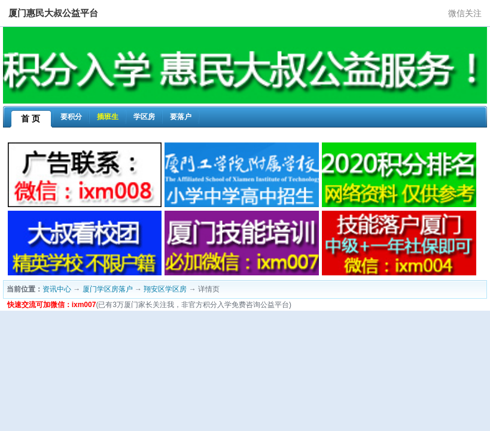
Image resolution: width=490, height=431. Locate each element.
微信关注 (465, 13)
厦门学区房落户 (108, 289)
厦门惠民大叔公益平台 (53, 13)
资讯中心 (56, 289)
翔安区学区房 (165, 289)
